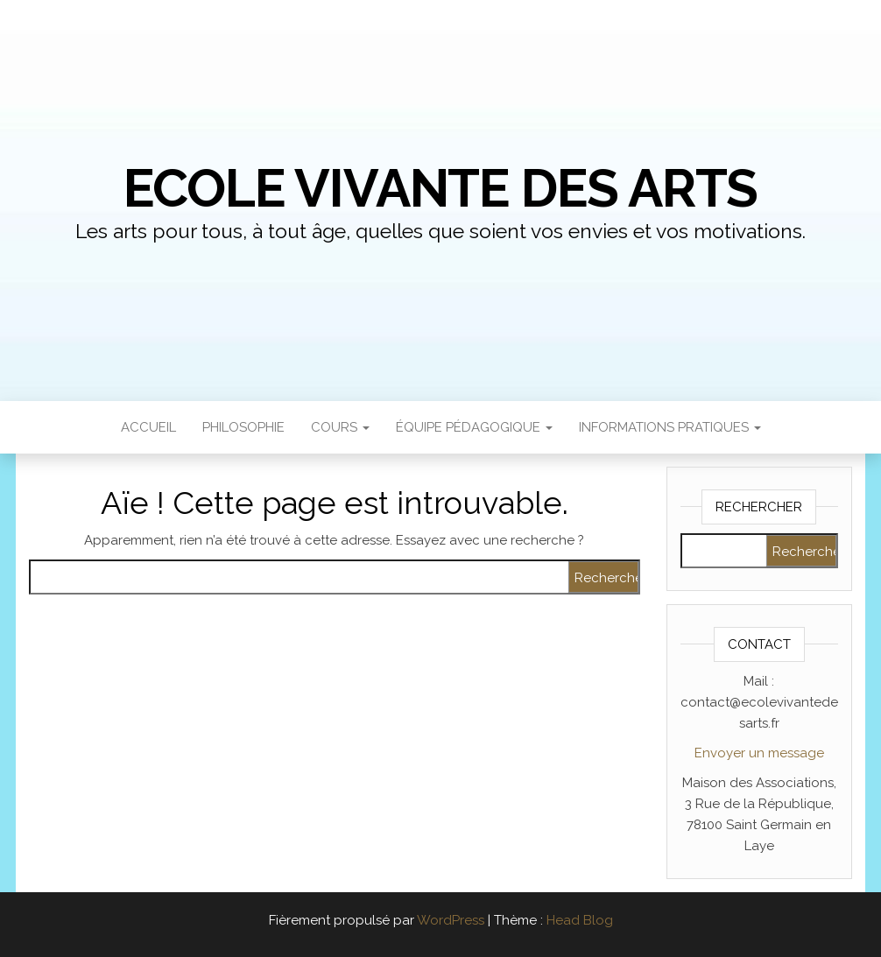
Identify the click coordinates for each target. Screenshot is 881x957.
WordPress (450, 920)
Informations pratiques (670, 427)
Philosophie (243, 427)
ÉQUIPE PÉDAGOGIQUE (474, 427)
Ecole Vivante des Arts (440, 188)
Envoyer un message (759, 753)
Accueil (148, 427)
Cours (340, 427)
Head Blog (579, 920)
